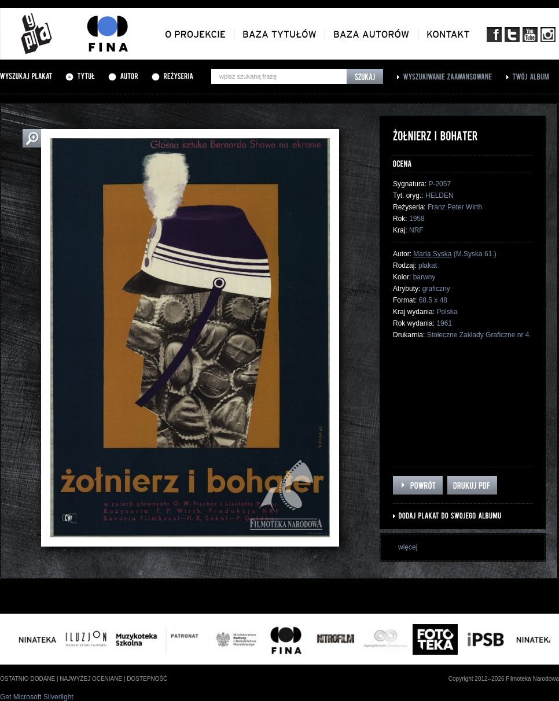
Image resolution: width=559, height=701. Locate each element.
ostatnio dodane (27, 679)
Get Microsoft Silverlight (36, 697)
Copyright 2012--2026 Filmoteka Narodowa (503, 679)
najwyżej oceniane (91, 679)
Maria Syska (432, 254)
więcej (407, 547)
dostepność (147, 679)
